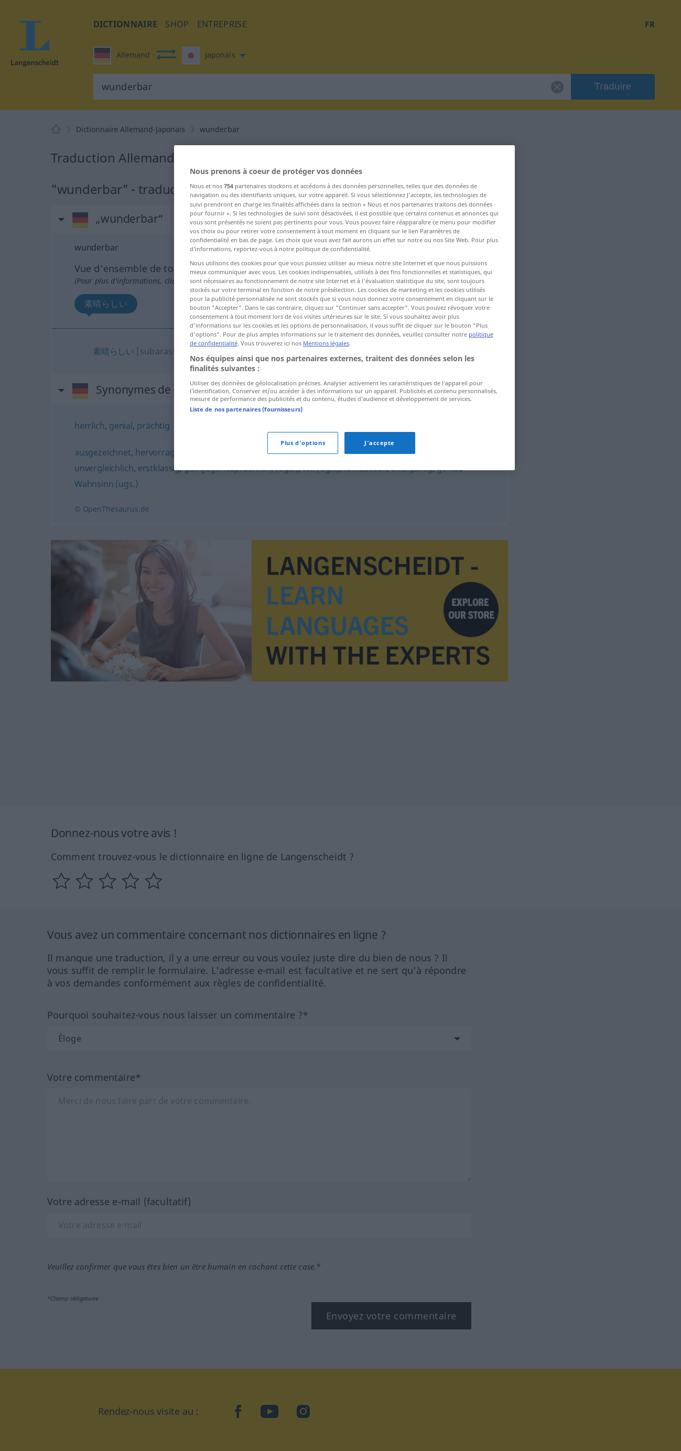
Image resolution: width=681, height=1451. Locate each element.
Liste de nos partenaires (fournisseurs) (246, 409)
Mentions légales (326, 343)
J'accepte (379, 443)
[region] (344, 307)
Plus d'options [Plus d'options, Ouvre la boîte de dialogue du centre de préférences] (302, 443)
